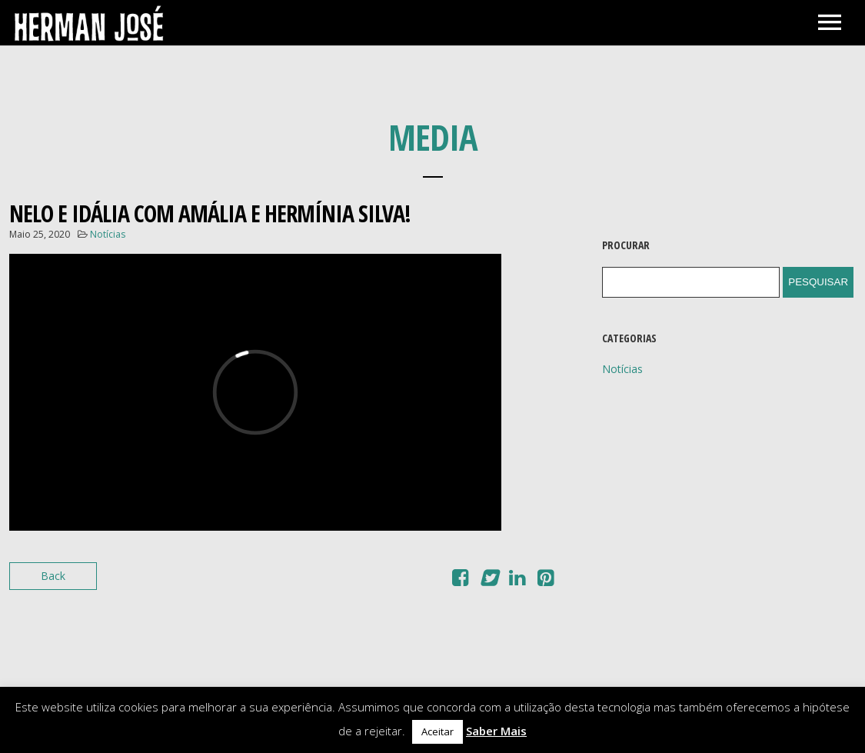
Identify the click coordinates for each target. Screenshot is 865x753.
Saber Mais (496, 730)
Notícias (107, 234)
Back (53, 575)
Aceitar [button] (437, 731)
